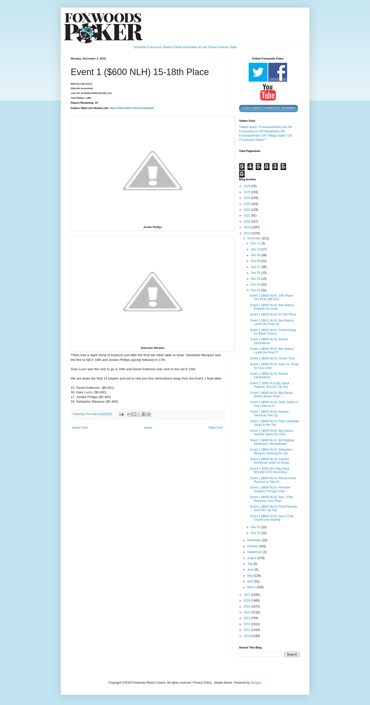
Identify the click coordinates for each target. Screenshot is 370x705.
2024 (247, 198)
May (250, 575)
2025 (247, 192)
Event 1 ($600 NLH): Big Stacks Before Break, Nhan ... (271, 394)
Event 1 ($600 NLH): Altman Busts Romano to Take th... (273, 479)
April (250, 581)
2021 (247, 215)
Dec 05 (256, 279)
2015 (247, 606)
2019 (247, 227)
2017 (247, 594)
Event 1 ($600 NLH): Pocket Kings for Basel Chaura (273, 331)
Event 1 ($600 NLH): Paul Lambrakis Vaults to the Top (274, 422)
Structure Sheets (160, 47)
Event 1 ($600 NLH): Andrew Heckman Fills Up (269, 413)
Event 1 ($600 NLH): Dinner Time (272, 358)
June (250, 569)
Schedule (139, 47)
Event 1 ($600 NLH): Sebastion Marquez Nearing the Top (271, 451)
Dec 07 (256, 267)
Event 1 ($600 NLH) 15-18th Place (273, 314)
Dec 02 (256, 527)
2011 (247, 630)
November (254, 540)
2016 (247, 600)
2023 (247, 204)
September (255, 552)
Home (148, 427)
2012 (247, 624)
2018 (247, 233)
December (254, 238)
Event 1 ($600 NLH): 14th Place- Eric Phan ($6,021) (272, 297)
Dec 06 (256, 273)
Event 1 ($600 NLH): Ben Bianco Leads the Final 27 (272, 350)
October (253, 546)
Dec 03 (256, 290)
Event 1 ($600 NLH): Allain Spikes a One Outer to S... (274, 403)
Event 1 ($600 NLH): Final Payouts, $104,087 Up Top (274, 508)
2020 (247, 221)
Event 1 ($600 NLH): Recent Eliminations (269, 341)
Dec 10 (256, 249)
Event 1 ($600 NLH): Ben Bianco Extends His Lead (272, 306)
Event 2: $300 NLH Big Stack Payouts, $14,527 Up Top (269, 385)
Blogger (256, 682)
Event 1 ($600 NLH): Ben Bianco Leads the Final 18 (272, 322)
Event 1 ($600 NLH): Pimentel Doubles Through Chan (270, 489)
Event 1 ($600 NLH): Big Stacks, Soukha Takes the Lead (272, 432)
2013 (247, 618)
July (250, 564)
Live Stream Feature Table (219, 47)
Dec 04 (256, 284)
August (252, 558)
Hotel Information (186, 47)
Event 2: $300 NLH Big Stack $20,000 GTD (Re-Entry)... (269, 470)
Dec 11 (256, 243)
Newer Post (80, 427)
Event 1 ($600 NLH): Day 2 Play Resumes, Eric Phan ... (271, 498)
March (251, 587)
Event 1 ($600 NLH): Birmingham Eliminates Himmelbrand (272, 442)
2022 (247, 209)
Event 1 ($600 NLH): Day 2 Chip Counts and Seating (271, 517)
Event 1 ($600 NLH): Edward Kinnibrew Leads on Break (269, 460)
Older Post (215, 427)
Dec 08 (256, 261)
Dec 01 (256, 533)
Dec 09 (256, 255)
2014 (247, 612)
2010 (247, 636)
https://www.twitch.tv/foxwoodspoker (131, 108)
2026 (247, 186)
